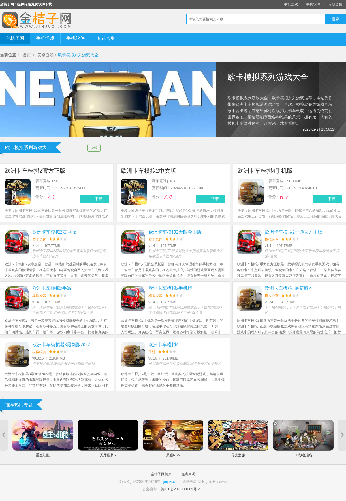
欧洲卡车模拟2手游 (52, 288)
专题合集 (335, 4)
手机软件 (313, 4)
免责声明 (188, 474)
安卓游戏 (45, 55)
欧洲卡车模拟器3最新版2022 (61, 344)
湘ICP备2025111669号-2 (180, 489)
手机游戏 (291, 4)
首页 (27, 55)
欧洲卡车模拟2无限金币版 (175, 232)
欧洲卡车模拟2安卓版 (54, 232)
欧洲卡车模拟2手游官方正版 (293, 232)
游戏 (94, 148)
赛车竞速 (39, 239)
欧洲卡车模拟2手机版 (170, 288)
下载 (99, 198)
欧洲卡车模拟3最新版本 (289, 288)
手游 (151, 352)
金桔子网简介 (161, 474)
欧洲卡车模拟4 (163, 344)
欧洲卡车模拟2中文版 (148, 170)
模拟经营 (272, 239)
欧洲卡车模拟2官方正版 (35, 170)
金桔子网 (15, 38)
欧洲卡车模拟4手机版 (265, 170)
